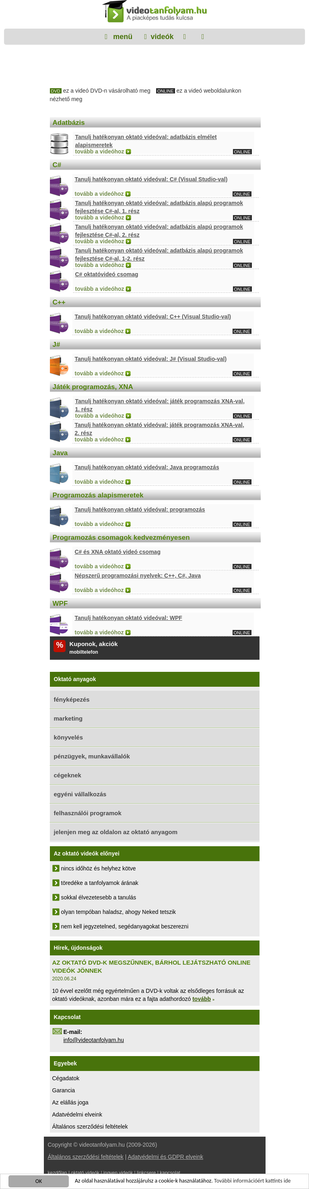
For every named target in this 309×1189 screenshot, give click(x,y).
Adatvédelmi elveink (77, 1114)
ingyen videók (118, 1173)
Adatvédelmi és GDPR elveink (165, 1157)
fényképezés (72, 699)
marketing (68, 718)
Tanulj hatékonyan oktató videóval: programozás (140, 509)
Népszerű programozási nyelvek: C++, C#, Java (138, 575)
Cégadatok (66, 1078)
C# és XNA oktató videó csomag (118, 552)
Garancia (63, 1090)
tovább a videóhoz (99, 151)
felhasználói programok (88, 813)
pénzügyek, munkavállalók (92, 756)
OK (38, 1182)
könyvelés (68, 737)
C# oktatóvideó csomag (106, 274)
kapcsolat (170, 1173)
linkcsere (146, 1173)
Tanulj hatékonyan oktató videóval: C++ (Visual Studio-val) (153, 316)
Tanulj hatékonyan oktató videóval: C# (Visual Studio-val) (151, 179)
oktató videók (85, 1173)
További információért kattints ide (252, 1181)
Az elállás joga (70, 1102)
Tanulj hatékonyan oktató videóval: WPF (128, 618)
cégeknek (67, 775)
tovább (201, 999)
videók (161, 37)
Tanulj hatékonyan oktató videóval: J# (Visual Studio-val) (151, 359)
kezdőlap (57, 1173)
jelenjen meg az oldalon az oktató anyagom (116, 832)
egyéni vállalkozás (80, 794)
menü (121, 37)
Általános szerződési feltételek (90, 1126)
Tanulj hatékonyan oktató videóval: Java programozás (147, 467)
